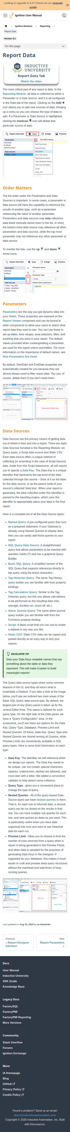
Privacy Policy (13, 1089)
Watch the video (31, 81)
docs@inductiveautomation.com (35, 1115)
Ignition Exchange (14, 1053)
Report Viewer (12, 320)
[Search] (64, 15)
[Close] (67, 5)
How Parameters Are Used (20, 356)
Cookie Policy (13, 1094)
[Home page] (6, 26)
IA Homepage (11, 1073)
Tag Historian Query (21, 577)
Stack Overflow (12, 1042)
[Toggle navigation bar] (5, 15)
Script (12, 624)
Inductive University (16, 975)
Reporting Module (14, 93)
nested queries (46, 799)
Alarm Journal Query (21, 610)
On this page (12, 46)
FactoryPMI (10, 1011)
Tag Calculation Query (22, 592)
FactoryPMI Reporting (17, 1017)
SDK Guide (10, 981)
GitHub (9, 1084)
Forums (8, 1047)
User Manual (11, 970)
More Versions (12, 1022)
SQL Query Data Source (23, 545)
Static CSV (15, 634)
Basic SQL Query (19, 563)
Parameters (10, 311)
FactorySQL (10, 1006)
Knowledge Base (14, 986)
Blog (6, 1078)
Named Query (17, 522)
